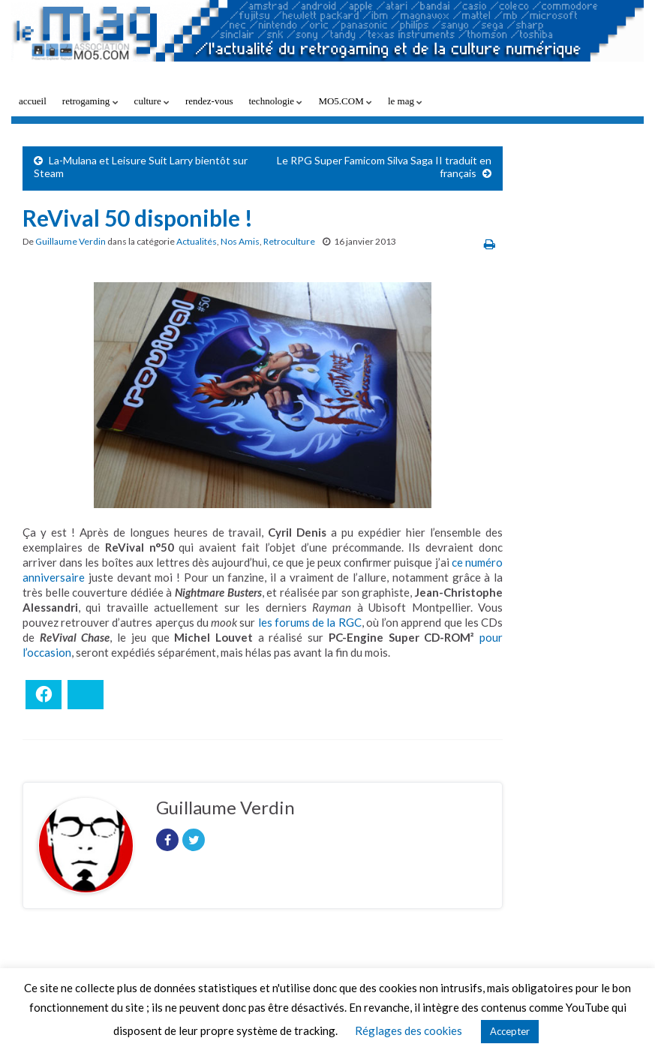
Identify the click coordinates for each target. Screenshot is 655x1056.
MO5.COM (345, 101)
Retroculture (289, 241)
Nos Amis (240, 241)
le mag (405, 101)
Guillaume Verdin (70, 241)
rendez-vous (209, 101)
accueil (33, 101)
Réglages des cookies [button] (408, 1030)
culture (152, 101)
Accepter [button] (510, 1031)
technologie (275, 101)
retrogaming (90, 101)
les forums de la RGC (310, 622)
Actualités (196, 241)
